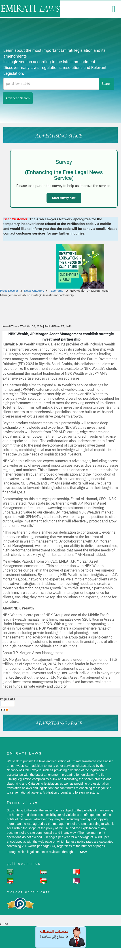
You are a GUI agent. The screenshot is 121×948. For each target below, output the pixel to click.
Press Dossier (9, 290)
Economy (57, 290)
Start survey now (63, 198)
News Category (34, 290)
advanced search (18, 98)
